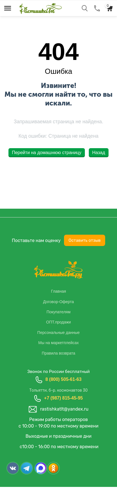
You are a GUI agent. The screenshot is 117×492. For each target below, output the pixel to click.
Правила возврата (58, 353)
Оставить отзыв (85, 240)
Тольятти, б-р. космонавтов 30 (58, 390)
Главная (58, 291)
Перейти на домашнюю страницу (46, 152)
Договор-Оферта (58, 301)
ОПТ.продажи (58, 322)
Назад (98, 152)
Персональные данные (58, 332)
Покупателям (58, 312)
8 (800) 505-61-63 (63, 379)
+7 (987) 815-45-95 (63, 398)
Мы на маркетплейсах (58, 342)
